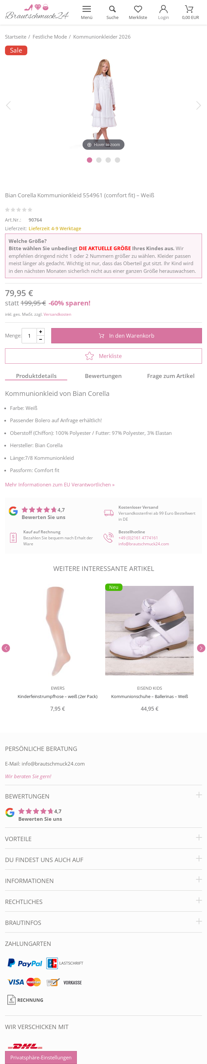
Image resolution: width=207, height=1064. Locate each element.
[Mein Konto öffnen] (163, 12)
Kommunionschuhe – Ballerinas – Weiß (149, 696)
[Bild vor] (198, 104)
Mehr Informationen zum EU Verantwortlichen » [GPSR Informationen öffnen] (59, 484)
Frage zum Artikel (171, 376)
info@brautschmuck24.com (143, 544)
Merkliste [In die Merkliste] (103, 356)
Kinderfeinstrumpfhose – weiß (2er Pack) (58, 696)
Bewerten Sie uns (43, 517)
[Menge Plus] (41, 332)
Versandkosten (57, 314)
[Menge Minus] (41, 339)
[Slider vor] (201, 648)
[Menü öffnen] (87, 12)
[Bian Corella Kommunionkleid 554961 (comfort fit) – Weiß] (103, 99)
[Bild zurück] (8, 104)
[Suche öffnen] (112, 12)
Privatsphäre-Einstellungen (41, 1057)
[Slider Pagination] (89, 160)
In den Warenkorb (126, 335)
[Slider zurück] (6, 648)
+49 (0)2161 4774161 (138, 538)
